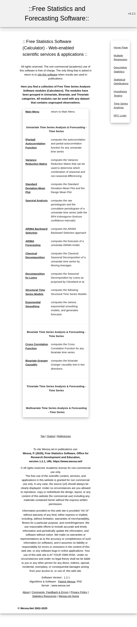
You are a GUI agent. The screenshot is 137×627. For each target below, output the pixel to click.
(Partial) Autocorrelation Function (35, 143)
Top (42, 436)
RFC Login (120, 115)
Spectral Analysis (37, 200)
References (64, 436)
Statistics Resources (44, 596)
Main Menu (32, 111)
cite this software (47, 74)
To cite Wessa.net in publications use (55, 449)
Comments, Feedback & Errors (50, 592)
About (25, 592)
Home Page (121, 47)
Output (51, 436)
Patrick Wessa (66, 581)
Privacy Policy (79, 592)
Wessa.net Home (69, 596)
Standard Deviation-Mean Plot (35, 188)
